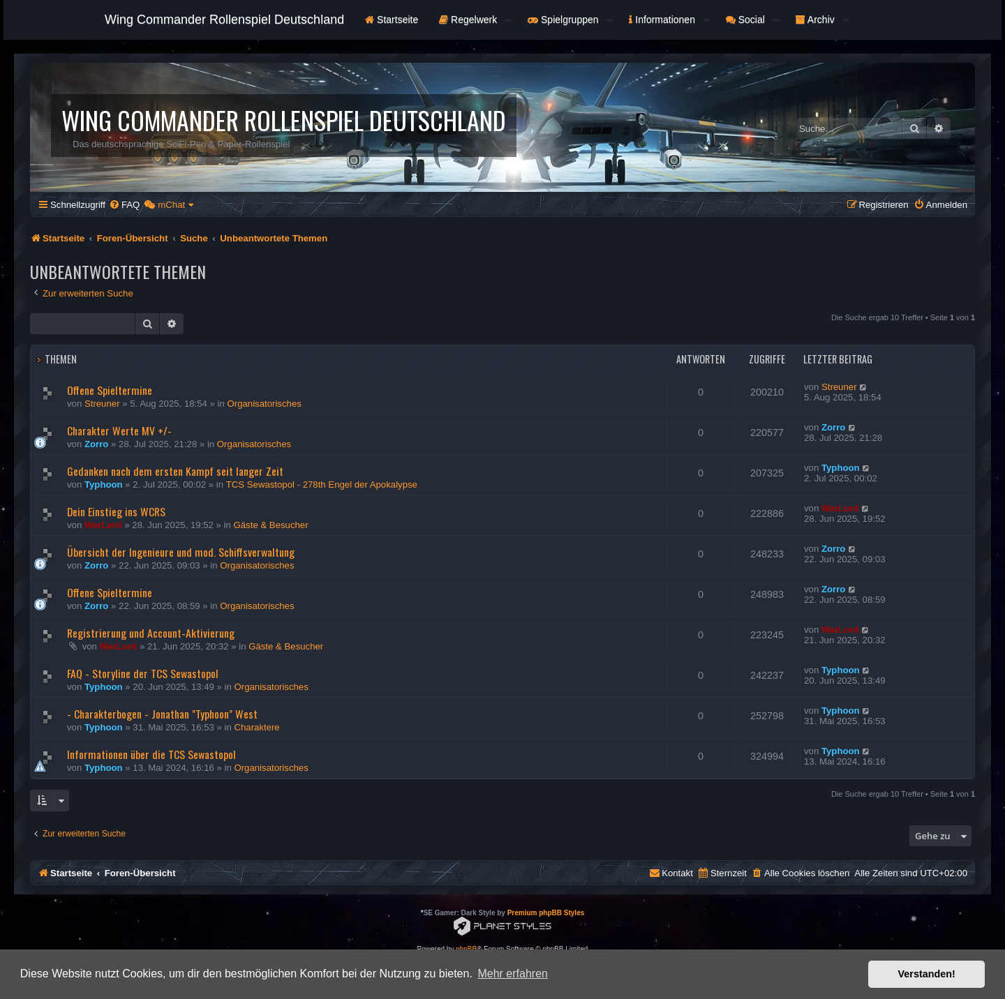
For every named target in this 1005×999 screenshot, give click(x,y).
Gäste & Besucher (271, 525)
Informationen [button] (668, 19)
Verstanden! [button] (926, 973)
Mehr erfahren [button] (512, 973)
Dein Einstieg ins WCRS (116, 511)
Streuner (102, 403)
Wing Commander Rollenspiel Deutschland (224, 20)
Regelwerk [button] (475, 19)
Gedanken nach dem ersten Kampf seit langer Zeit (175, 471)
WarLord (103, 525)
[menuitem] (124, 205)
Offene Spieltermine (109, 390)
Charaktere (256, 727)
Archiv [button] (822, 19)
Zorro (96, 444)
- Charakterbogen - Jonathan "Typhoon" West (162, 713)
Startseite (391, 19)
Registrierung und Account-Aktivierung (150, 632)
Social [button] (752, 19)
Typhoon (103, 484)
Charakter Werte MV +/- (119, 430)
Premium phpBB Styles (546, 913)
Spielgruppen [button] (570, 19)
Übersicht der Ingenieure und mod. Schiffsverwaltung (181, 551)
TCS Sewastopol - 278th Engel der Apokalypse (321, 484)
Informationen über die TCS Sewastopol (151, 754)
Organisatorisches (265, 403)
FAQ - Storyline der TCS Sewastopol (142, 673)
